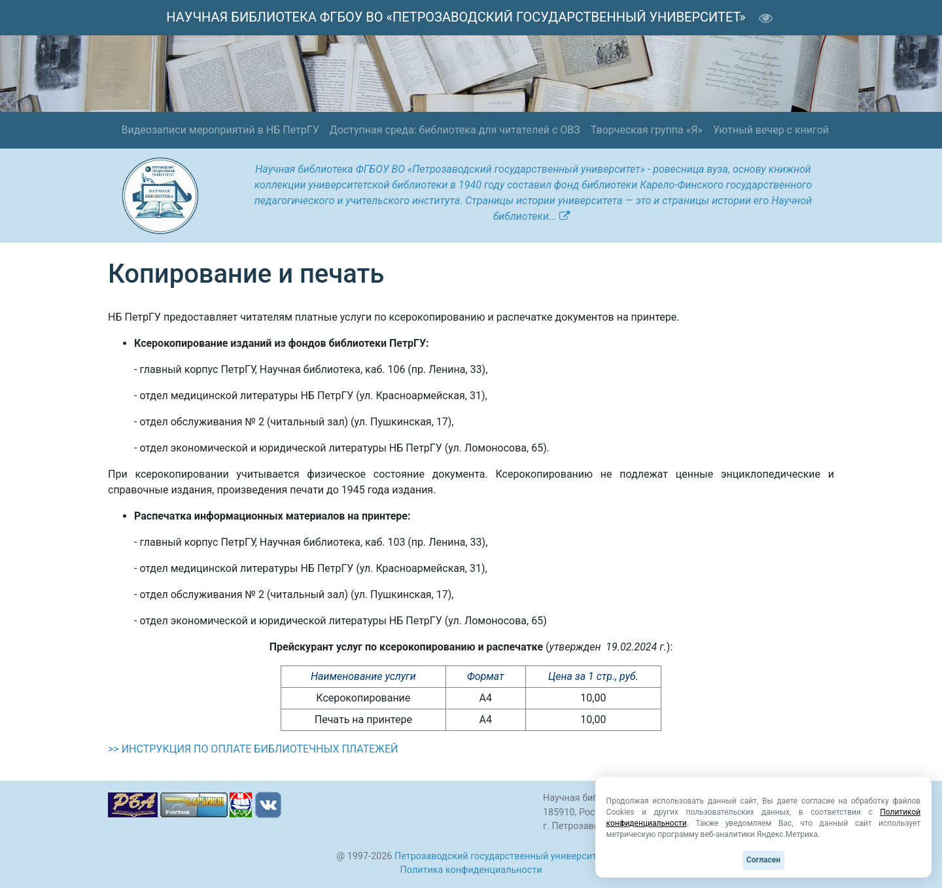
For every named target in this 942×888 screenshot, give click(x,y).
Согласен (763, 859)
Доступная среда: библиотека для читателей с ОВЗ (455, 130)
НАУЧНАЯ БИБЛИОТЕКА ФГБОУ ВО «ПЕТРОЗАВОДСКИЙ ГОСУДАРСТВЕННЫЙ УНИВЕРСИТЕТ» (455, 17)
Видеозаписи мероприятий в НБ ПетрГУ (220, 130)
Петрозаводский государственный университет (500, 856)
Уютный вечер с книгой (771, 130)
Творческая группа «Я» (647, 130)
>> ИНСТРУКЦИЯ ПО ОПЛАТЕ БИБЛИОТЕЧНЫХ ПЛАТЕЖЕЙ (253, 749)
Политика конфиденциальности (471, 870)
